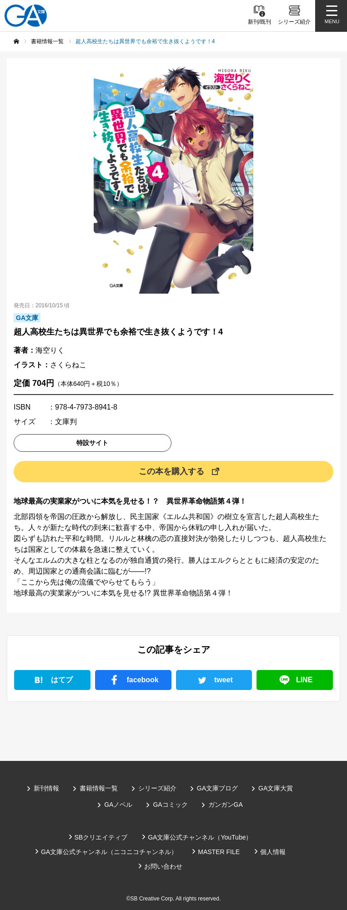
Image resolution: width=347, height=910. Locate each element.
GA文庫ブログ (217, 788)
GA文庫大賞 (275, 788)
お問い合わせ (163, 866)
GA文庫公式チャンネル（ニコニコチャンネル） (109, 851)
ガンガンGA (225, 804)
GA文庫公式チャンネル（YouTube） (200, 837)
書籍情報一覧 (99, 788)
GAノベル (118, 804)
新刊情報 (46, 788)
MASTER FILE (219, 851)
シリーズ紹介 (157, 788)
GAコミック (170, 804)
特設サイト (92, 442)
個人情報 (273, 851)
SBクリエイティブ (101, 837)
